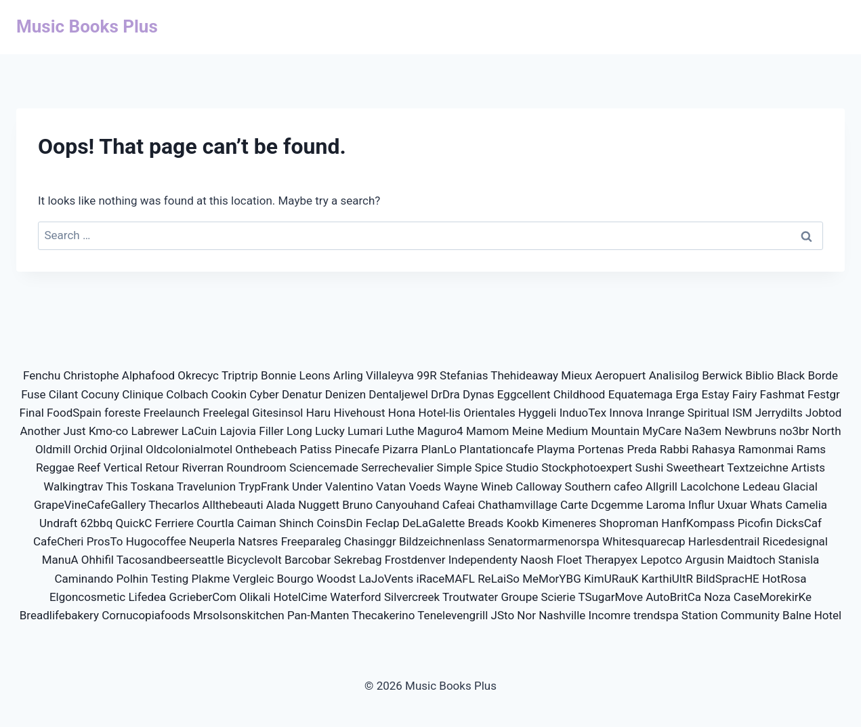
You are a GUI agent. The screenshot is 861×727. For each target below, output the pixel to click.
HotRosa (784, 578)
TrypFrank (263, 486)
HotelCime (300, 597)
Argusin (704, 559)
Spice (489, 467)
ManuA (60, 559)
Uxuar (732, 505)
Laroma (666, 505)
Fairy (744, 394)
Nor (526, 615)
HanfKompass (697, 523)
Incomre (610, 615)
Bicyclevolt (254, 559)
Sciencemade (323, 467)
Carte (574, 505)
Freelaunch (172, 412)
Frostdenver (415, 559)
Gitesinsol (277, 412)
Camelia (806, 505)
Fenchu (41, 375)
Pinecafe (357, 449)
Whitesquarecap (644, 541)
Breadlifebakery (59, 615)
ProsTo (105, 541)
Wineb (497, 486)
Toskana (152, 486)
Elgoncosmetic (87, 597)
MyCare (661, 431)
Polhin (132, 578)
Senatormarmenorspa (544, 541)
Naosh (536, 559)
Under (307, 486)
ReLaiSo (499, 578)
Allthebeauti (232, 505)
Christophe (91, 375)
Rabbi (674, 449)
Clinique (142, 394)
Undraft (58, 523)
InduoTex (583, 412)
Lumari (365, 431)
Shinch (296, 523)
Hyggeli (537, 412)
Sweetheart (696, 467)
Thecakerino (383, 615)
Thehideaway (524, 375)
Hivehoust (359, 412)
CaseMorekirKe (773, 597)
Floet (569, 559)
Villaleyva (390, 375)
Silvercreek (412, 597)
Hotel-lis (440, 412)
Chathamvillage (517, 505)
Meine (527, 431)
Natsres (258, 541)
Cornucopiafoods (146, 615)
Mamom (487, 431)
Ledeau (761, 486)
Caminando (84, 578)
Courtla (215, 523)
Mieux (576, 375)
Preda (641, 449)
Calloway (539, 486)
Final (32, 412)
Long (299, 431)
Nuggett (318, 505)
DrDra (445, 394)
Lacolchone (710, 486)
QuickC (134, 523)
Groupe (519, 597)
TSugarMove (610, 597)
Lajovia (237, 431)
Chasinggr (370, 541)
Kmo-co (108, 431)
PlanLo (439, 449)
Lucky (330, 431)
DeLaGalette (433, 523)
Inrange (665, 412)
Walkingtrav (73, 486)
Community (750, 615)
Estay (715, 394)
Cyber (263, 394)
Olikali (254, 597)
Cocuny (100, 394)
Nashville (562, 615)
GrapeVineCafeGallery (90, 505)
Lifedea (147, 597)
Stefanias (464, 375)
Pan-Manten (318, 615)
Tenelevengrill (452, 615)
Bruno (357, 505)
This (116, 486)
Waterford (355, 597)
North (826, 431)
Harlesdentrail (724, 541)
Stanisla (799, 559)
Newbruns (750, 431)
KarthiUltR (667, 578)
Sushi (649, 467)
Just (75, 431)
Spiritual (709, 412)
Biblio (759, 375)
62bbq (96, 523)
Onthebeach (266, 449)
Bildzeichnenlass (442, 541)
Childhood (579, 394)
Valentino (349, 486)
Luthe (400, 431)
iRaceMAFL (446, 578)
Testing (170, 578)
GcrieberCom (202, 597)
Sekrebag (358, 559)
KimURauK (611, 578)
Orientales (489, 412)
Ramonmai (765, 449)
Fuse (33, 394)
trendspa (656, 615)
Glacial (800, 486)
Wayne (461, 486)
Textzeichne (757, 467)
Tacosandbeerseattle (170, 559)
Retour (163, 467)
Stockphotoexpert (586, 467)
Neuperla (212, 541)
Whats (766, 505)
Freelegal (226, 412)
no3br (794, 431)
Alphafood (148, 375)
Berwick (722, 375)
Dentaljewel (398, 394)
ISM (742, 412)
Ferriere (174, 523)
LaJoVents (386, 578)
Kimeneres (569, 523)
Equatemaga (640, 394)
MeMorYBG (551, 578)
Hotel (828, 615)
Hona (401, 412)
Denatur (302, 394)
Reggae (55, 467)
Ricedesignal (795, 541)
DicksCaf (799, 523)
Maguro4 (440, 431)
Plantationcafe (496, 449)
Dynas (479, 394)
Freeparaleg (311, 541)
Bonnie (278, 375)
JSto (503, 615)
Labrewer (154, 431)
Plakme (211, 578)
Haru (318, 412)
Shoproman (629, 523)
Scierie (558, 597)
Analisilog (674, 375)
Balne (796, 615)
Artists (808, 467)
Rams (811, 449)
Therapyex (611, 559)
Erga (686, 394)
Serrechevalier (397, 467)
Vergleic (253, 578)
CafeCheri (58, 541)
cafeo (628, 486)
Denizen (345, 394)
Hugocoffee (156, 541)
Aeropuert (620, 375)
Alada (280, 505)
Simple (454, 467)
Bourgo (297, 578)
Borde (822, 375)
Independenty (483, 559)
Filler (271, 431)
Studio (522, 467)
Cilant (64, 394)
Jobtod (823, 412)
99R (427, 375)
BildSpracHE (727, 578)
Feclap (382, 523)
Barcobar (308, 559)
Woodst (336, 578)
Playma (555, 449)
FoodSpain (74, 412)
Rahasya (713, 449)
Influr (701, 505)
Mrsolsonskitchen (239, 615)
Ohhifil (97, 559)
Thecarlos (173, 505)
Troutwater (470, 597)
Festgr (823, 394)
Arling (348, 375)
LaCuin (199, 431)
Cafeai (458, 505)
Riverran (203, 467)
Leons (315, 375)
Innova (626, 412)
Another (40, 431)
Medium (567, 431)
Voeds (424, 486)
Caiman (256, 523)
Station (699, 615)
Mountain (615, 431)
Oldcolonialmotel (189, 449)
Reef (88, 467)
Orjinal (126, 449)
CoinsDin (339, 523)
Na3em (702, 431)
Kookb (523, 523)
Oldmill (53, 449)
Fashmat (782, 394)
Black (791, 375)
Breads (486, 523)
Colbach (187, 394)
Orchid (90, 449)
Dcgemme (617, 505)
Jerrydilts (779, 412)
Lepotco (661, 559)
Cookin (229, 394)
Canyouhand (407, 505)
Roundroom (256, 467)
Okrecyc (198, 375)
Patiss (316, 449)
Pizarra (400, 449)
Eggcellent (524, 394)
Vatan (391, 486)
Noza (717, 597)
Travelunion (206, 486)
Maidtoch (751, 559)
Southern (588, 486)
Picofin (755, 523)
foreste (122, 412)
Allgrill (661, 486)
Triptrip (240, 375)
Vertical (123, 467)
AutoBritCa (673, 597)
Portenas (601, 449)
